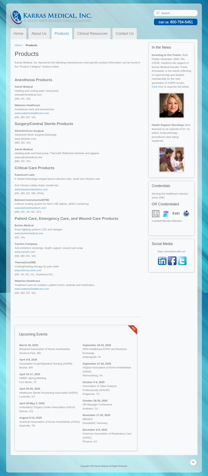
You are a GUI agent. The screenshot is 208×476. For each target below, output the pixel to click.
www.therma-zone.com (28, 270)
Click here (158, 86)
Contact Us (125, 34)
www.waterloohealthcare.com (32, 113)
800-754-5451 (175, 22)
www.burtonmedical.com (29, 233)
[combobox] (178, 13)
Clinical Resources (92, 34)
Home (18, 34)
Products (62, 34)
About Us (39, 34)
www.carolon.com (25, 251)
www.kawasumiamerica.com (31, 189)
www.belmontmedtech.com (30, 207)
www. (18, 157)
